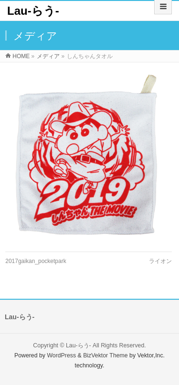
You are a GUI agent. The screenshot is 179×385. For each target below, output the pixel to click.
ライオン (160, 261)
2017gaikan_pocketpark (35, 261)
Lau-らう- (33, 10)
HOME (21, 56)
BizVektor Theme (105, 355)
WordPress (61, 355)
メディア (48, 56)
